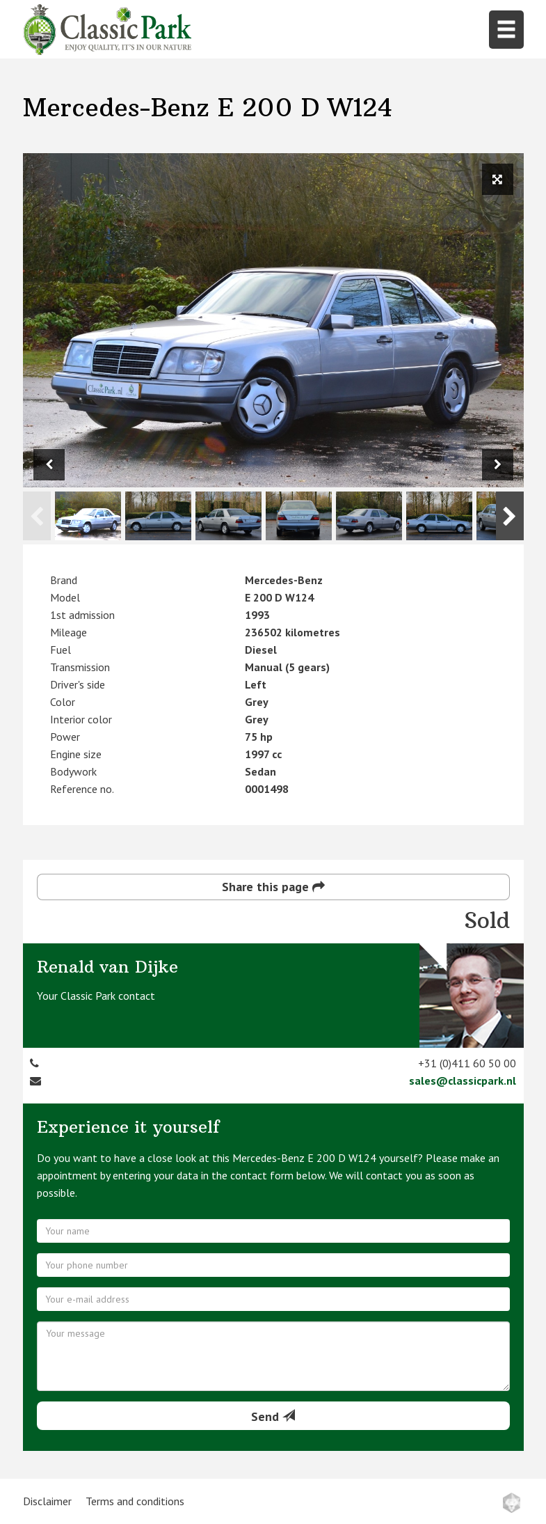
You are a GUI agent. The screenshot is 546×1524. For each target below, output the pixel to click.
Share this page (273, 887)
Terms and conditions (135, 1501)
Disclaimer (47, 1501)
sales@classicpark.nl (462, 1080)
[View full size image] (497, 179)
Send (273, 1416)
